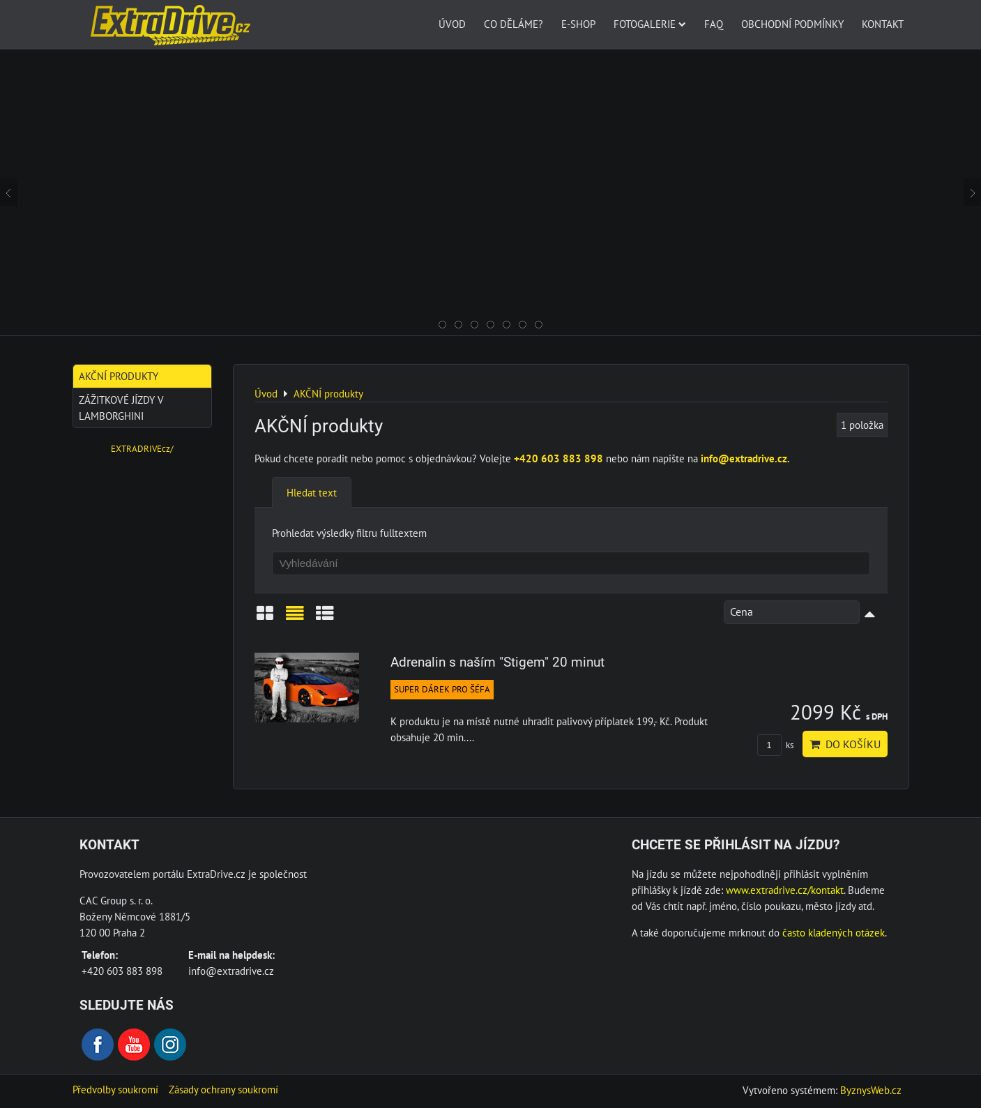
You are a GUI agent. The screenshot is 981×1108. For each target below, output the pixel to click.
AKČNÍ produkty (118, 376)
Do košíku (845, 744)
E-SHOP (578, 24)
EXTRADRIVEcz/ (142, 449)
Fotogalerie (650, 24)
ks (775, 745)
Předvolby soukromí (115, 1089)
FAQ (713, 24)
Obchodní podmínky (792, 24)
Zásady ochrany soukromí (223, 1089)
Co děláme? (513, 24)
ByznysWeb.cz (871, 1090)
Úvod (452, 24)
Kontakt (883, 24)
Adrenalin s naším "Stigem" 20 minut (497, 662)
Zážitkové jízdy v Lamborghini (121, 408)
